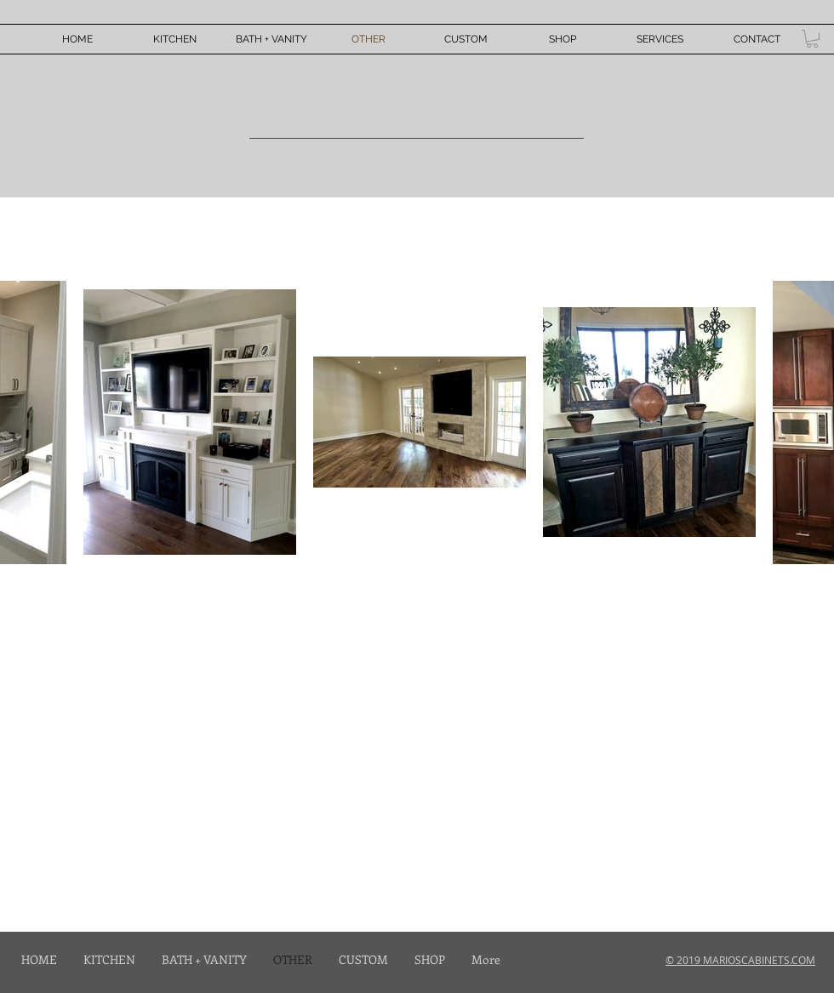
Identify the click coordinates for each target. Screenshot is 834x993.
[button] (812, 39)
